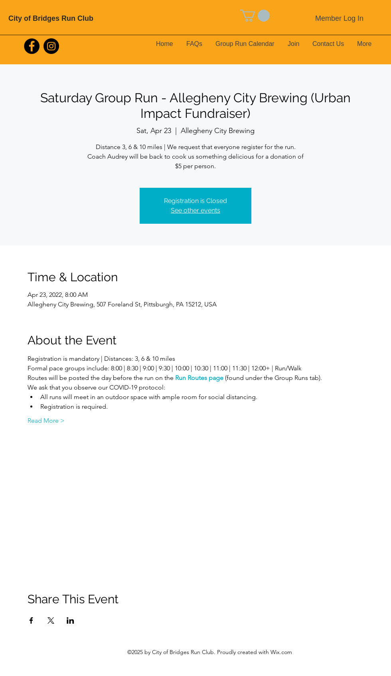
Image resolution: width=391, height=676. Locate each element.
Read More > (46, 420)
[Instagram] (51, 46)
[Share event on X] (51, 620)
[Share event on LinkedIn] (70, 620)
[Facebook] (31, 46)
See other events (195, 210)
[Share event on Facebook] (31, 620)
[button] (255, 16)
